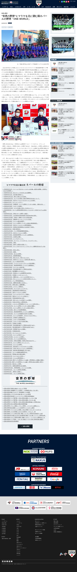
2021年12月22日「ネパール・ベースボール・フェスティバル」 (21, 240)
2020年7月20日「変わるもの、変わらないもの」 (17, 257)
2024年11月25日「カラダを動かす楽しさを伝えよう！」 (19, 208)
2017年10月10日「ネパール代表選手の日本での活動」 (18, 313)
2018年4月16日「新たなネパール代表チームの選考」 (18, 300)
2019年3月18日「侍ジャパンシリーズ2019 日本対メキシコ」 (20, 279)
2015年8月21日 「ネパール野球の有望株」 (15, 369)
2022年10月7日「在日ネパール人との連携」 (16, 233)
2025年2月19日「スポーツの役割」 (13, 206)
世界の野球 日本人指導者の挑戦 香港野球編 (15, 404)
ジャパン (18, 521)
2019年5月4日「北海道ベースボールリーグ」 (16, 275)
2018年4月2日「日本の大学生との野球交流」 (16, 302)
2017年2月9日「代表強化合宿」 (12, 331)
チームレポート (20, 544)
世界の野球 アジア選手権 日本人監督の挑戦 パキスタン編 (19, 400)
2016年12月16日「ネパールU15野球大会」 (15, 338)
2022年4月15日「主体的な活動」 (13, 236)
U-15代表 (4, 530)
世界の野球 (26, 426)
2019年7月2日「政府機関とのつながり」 (15, 271)
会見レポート (19, 546)
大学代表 (3, 526)
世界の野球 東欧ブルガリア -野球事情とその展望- (17, 392)
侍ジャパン (37, 521)
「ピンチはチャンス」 (38, 97)
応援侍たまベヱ (38, 531)
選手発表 (18, 553)
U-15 (18, 531)
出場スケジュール (38, 526)
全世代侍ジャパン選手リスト (41, 522)
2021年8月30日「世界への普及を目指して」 (16, 244)
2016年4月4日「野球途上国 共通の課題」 (15, 354)
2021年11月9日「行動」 (10, 242)
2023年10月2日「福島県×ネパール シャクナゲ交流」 (18, 219)
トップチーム (4, 521)
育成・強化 (56, 521)
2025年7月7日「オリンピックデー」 (13, 202)
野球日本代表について (39, 524)
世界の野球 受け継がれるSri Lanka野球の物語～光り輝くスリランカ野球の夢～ (25, 415)
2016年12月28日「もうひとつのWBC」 (14, 337)
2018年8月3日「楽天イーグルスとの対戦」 (15, 292)
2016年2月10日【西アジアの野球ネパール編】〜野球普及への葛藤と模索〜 (24, 360)
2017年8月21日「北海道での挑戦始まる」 (15, 317)
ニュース (18, 551)
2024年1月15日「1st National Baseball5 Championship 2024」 (20, 215)
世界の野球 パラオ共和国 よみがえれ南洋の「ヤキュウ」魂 (19, 411)
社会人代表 (4, 522)
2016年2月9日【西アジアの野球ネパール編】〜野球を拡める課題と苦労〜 (23, 362)
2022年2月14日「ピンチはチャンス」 (14, 238)
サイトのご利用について (58, 526)
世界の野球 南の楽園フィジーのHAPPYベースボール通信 (19, 407)
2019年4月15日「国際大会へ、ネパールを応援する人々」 (19, 277)
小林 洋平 (10, 27)
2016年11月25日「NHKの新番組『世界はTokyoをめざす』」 (20, 340)
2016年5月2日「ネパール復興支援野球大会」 (16, 352)
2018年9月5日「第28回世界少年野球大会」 (15, 290)
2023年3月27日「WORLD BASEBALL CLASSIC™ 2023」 (19, 227)
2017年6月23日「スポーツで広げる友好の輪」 (16, 321)
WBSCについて (38, 540)
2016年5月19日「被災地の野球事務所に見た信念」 (17, 350)
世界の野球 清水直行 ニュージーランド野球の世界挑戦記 (19, 396)
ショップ (18, 555)
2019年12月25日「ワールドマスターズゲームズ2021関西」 (20, 263)
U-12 (18, 533)
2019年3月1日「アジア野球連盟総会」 (14, 281)
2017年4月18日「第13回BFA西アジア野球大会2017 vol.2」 (19, 325)
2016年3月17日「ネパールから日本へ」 (14, 356)
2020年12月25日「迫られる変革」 (13, 253)
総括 (17, 539)
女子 (17, 535)
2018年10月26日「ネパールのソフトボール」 (16, 288)
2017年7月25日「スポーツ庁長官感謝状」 (15, 319)
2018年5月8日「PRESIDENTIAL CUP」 (14, 298)
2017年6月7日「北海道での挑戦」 (13, 323)
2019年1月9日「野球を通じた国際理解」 (15, 284)
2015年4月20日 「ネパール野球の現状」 (15, 373)
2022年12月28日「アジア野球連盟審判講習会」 (16, 231)
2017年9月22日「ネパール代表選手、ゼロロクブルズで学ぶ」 (20, 315)
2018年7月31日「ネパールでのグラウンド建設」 (17, 294)
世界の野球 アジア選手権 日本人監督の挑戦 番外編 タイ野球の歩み (22, 402)
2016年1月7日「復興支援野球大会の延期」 (15, 365)
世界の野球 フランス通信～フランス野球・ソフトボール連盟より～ (22, 406)
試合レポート (19, 542)
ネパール (4, 27)
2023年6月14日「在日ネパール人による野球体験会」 (18, 225)
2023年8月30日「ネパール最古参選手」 (14, 221)
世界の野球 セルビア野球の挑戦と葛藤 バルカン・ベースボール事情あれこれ (24, 417)
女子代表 (3, 533)
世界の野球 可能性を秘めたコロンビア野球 (15, 388)
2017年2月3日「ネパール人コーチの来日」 (15, 333)
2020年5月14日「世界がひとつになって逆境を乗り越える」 (20, 259)
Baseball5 (19, 537)
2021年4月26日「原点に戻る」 (12, 250)
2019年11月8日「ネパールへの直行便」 (14, 267)
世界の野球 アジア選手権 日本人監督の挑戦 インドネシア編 (20, 398)
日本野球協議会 (38, 538)
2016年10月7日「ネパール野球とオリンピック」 (17, 342)
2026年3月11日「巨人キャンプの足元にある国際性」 (18, 192)
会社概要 (37, 536)
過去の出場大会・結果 (6, 538)
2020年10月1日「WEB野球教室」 (13, 255)
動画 (17, 540)
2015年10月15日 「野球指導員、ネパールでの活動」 (18, 367)
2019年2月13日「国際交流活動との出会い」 (16, 282)
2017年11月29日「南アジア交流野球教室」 (15, 309)
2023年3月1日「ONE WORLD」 (12, 229)
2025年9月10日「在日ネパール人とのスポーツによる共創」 (20, 200)
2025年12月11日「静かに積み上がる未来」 (15, 196)
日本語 (71, 1)
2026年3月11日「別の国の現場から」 (14, 194)
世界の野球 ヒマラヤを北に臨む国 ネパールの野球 (17, 394)
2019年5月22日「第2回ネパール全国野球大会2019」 (18, 273)
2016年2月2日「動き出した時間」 (13, 364)
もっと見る (71, 94)
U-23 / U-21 (4, 524)
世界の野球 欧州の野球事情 (11, 421)
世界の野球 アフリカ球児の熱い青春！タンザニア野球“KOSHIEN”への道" (23, 413)
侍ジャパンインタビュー (21, 547)
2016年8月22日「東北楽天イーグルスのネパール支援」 (18, 346)
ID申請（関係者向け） (58, 531)
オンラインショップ (58, 524)
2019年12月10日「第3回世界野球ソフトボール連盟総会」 (19, 265)
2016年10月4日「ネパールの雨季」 (13, 344)
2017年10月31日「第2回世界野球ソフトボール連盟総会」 (19, 311)
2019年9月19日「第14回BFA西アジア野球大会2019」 (18, 269)
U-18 (18, 530)
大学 (17, 528)
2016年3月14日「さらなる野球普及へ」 (14, 358)
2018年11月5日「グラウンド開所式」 (14, 286)
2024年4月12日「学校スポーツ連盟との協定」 (16, 213)
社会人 (18, 524)
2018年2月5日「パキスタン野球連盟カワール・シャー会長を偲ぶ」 (22, 304)
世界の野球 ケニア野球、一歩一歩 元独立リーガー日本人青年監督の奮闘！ (24, 419)
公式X (55, 530)
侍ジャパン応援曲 (38, 533)
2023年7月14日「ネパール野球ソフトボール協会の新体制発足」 (21, 223)
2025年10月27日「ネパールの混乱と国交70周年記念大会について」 (22, 198)
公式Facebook (56, 528)
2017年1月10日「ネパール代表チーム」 (14, 335)
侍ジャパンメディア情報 (40, 529)
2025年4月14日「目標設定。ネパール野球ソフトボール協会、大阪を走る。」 (24, 204)
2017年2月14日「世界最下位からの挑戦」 (15, 329)
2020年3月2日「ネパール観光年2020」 (14, 261)
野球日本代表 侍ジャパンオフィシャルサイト (10, 2)
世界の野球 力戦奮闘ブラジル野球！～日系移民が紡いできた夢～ (21, 390)
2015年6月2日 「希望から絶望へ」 (13, 371)
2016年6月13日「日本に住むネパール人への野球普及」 (18, 348)
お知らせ (18, 549)
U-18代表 (4, 528)
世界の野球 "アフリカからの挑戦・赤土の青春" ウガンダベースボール (22, 409)
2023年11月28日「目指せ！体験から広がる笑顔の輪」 (18, 217)
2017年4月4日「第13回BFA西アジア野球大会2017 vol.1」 (19, 327)
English (74, 1)
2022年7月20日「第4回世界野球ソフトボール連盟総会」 (19, 235)
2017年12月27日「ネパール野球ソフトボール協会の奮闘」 (19, 306)
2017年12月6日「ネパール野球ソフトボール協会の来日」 (19, 308)
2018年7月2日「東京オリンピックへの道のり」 (16, 296)
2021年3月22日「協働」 (10, 252)
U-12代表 (4, 531)
